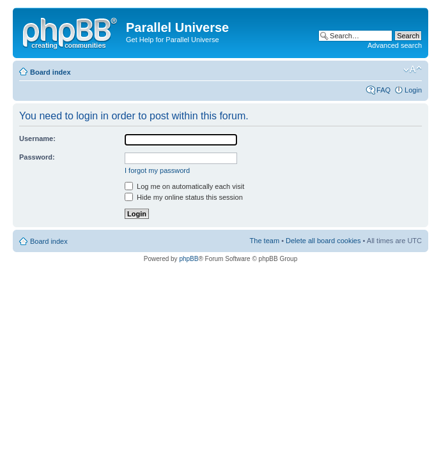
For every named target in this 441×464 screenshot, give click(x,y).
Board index (50, 72)
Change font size (412, 69)
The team (264, 240)
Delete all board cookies (323, 240)
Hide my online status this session (184, 197)
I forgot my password (157, 170)
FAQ (383, 90)
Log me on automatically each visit (184, 186)
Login (413, 90)
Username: (37, 138)
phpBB (188, 258)
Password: (37, 157)
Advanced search (395, 45)
